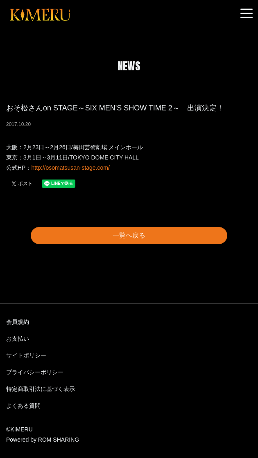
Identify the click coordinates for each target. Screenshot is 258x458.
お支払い (17, 338)
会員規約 (17, 322)
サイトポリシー (26, 355)
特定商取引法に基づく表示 (40, 389)
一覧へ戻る (129, 235)
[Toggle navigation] (246, 14)
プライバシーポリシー (34, 372)
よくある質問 (23, 405)
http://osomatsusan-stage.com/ (70, 167)
